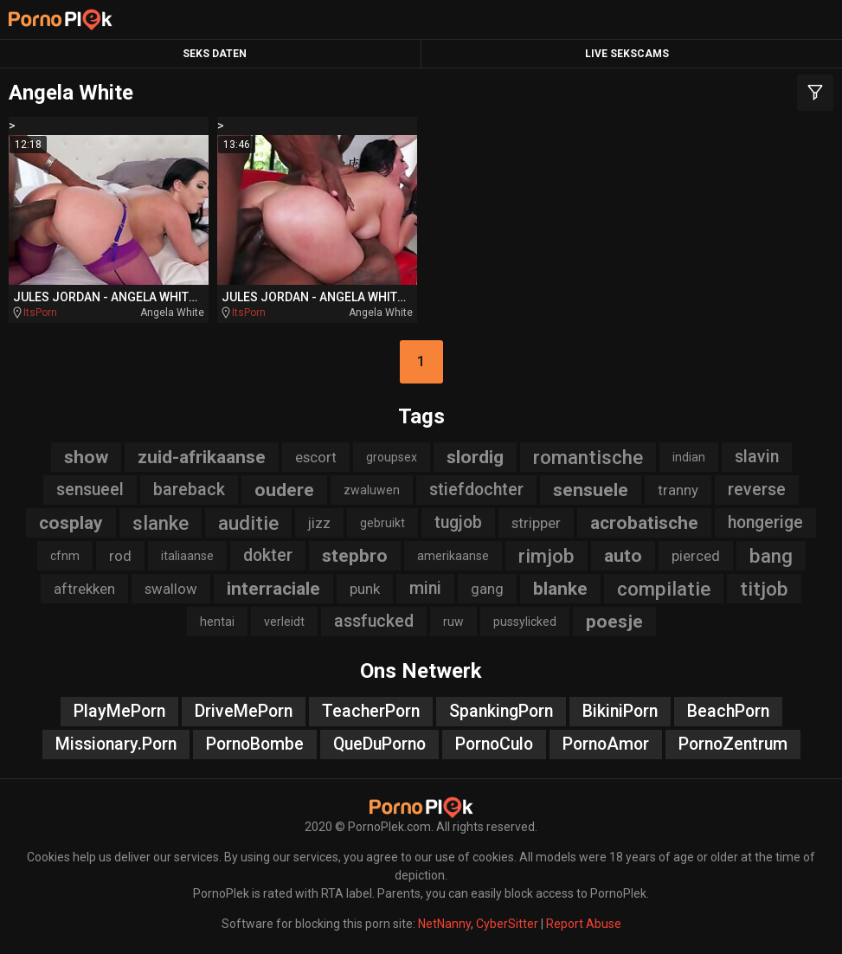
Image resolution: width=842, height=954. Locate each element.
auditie (248, 523)
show (86, 457)
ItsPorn (40, 312)
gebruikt (382, 523)
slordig (475, 457)
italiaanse (187, 556)
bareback (189, 490)
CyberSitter (507, 924)
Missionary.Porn (116, 744)
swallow (171, 588)
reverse (757, 490)
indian (688, 457)
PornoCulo (494, 744)
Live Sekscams (627, 54)
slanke (160, 523)
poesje (614, 621)
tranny (678, 490)
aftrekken (84, 588)
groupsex (391, 457)
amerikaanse (453, 556)
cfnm (65, 556)
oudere (284, 490)
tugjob (458, 522)
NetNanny (444, 924)
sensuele (590, 490)
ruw (453, 621)
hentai (217, 621)
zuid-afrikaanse (202, 457)
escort (316, 457)
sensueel (90, 490)
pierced (696, 555)
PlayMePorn (119, 711)
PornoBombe (255, 744)
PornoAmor (605, 744)
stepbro (355, 555)
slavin (757, 457)
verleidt (284, 621)
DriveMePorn (243, 711)
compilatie (663, 588)
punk (365, 588)
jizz (319, 523)
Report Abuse (583, 924)
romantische (588, 457)
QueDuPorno (379, 744)
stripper (536, 523)
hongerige (765, 522)
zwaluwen (372, 490)
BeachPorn (728, 711)
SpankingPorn (501, 711)
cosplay (71, 522)
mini (425, 588)
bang (771, 556)
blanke (560, 588)
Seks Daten (215, 54)
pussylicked (524, 621)
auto (623, 555)
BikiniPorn (620, 711)
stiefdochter (476, 490)
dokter (267, 555)
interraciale (273, 588)
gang (487, 588)
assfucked (374, 621)
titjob (764, 588)
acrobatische (644, 522)
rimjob (546, 556)
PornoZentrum (732, 744)
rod (120, 555)
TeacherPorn (371, 711)
